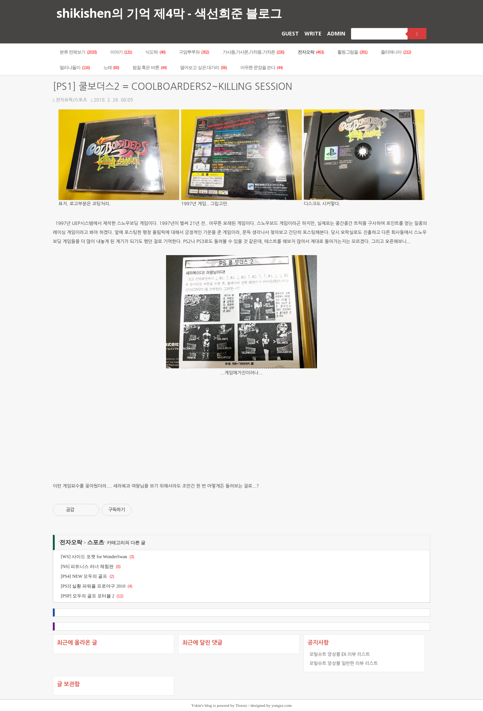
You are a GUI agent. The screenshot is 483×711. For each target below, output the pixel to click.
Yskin (196, 705)
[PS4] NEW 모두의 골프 (84, 576)
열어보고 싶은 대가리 (203, 67)
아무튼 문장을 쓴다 (261, 67)
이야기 (121, 52)
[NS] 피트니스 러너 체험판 (87, 566)
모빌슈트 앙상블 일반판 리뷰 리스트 (343, 663)
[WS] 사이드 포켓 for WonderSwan (94, 556)
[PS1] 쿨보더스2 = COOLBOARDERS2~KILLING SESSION (172, 86)
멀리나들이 (75, 67)
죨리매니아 (396, 52)
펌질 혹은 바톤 (149, 67)
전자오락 (311, 52)
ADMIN (336, 33)
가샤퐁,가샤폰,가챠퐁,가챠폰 (254, 52)
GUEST (290, 33)
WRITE (313, 33)
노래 (111, 67)
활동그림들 (352, 52)
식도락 (155, 52)
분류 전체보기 (78, 52)
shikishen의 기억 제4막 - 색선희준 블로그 (169, 13)
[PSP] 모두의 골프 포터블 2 (87, 596)
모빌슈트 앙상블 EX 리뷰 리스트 (339, 654)
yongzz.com (282, 705)
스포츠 (95, 542)
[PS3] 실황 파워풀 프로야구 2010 (93, 586)
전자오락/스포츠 (70, 100)
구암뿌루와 (194, 52)
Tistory (241, 705)
